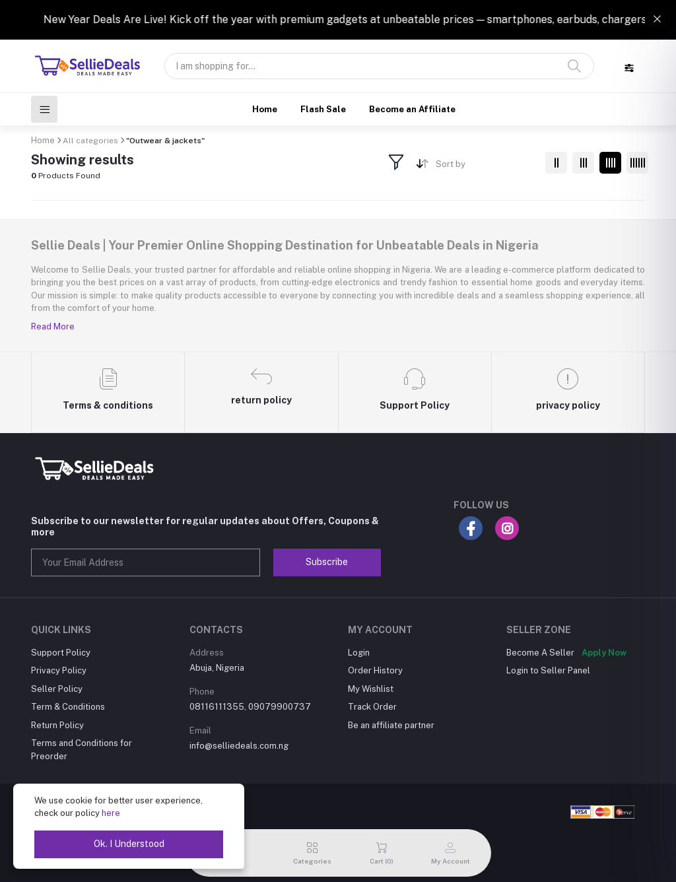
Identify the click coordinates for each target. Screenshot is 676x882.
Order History (375, 670)
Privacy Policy (58, 670)
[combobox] (485, 167)
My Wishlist (370, 689)
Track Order (372, 707)
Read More (53, 326)
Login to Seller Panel (548, 670)
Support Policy (60, 653)
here (111, 813)
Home (264, 109)
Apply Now (604, 653)
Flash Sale (323, 109)
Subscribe (327, 562)
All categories (90, 140)
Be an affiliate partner (391, 725)
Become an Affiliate (412, 109)
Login (359, 653)
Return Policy (57, 725)
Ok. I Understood (129, 843)
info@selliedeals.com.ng (238, 746)
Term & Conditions (68, 707)
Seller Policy (57, 689)
